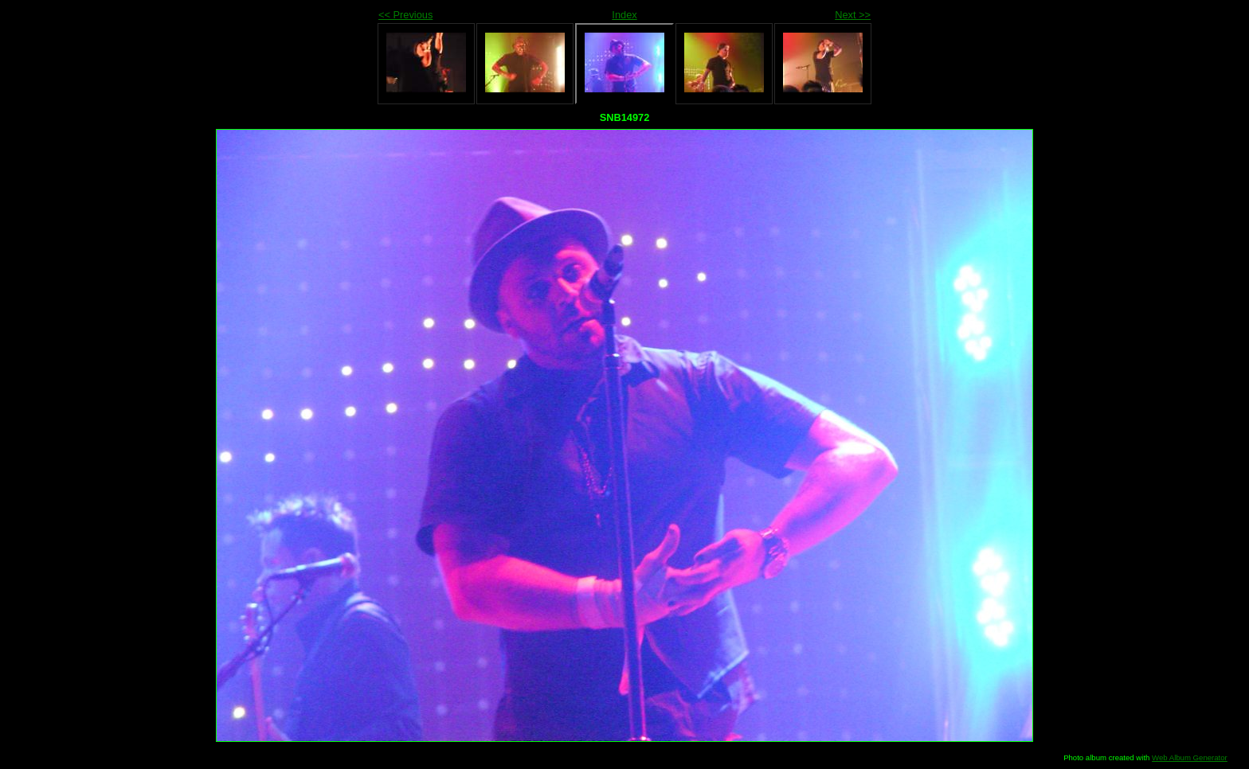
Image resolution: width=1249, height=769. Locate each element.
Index (624, 15)
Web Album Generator (1189, 757)
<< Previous (405, 15)
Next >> (853, 15)
